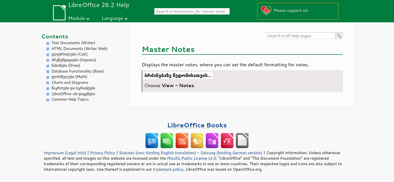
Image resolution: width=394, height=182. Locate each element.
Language (112, 18)
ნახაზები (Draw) (66, 65)
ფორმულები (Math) (69, 76)
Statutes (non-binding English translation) (157, 152)
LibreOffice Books (197, 124)
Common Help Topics (70, 99)
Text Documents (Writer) (73, 42)
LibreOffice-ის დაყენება (73, 93)
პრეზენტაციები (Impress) (74, 60)
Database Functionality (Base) (78, 71)
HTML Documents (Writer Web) (80, 48)
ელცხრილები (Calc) (70, 54)
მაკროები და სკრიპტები (73, 88)
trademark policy (168, 169)
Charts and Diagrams (70, 82)
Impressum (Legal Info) (65, 152)
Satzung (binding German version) (232, 152)
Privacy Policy (102, 152)
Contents (54, 36)
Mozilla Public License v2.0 (191, 158)
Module (76, 18)
